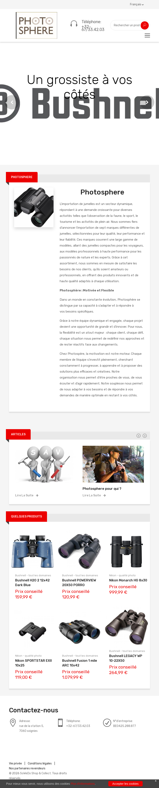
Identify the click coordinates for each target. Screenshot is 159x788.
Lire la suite (26, 495)
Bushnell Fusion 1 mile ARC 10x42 (79, 663)
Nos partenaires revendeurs (27, 768)
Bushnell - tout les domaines (33, 575)
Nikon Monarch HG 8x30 (128, 580)
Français (137, 4)
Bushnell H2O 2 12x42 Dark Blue (32, 582)
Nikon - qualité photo (28, 655)
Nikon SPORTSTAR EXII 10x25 (33, 663)
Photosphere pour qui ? (102, 489)
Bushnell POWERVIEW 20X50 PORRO (79, 582)
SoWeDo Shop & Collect (35, 773)
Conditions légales (40, 763)
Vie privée (15, 763)
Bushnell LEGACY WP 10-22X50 (125, 658)
